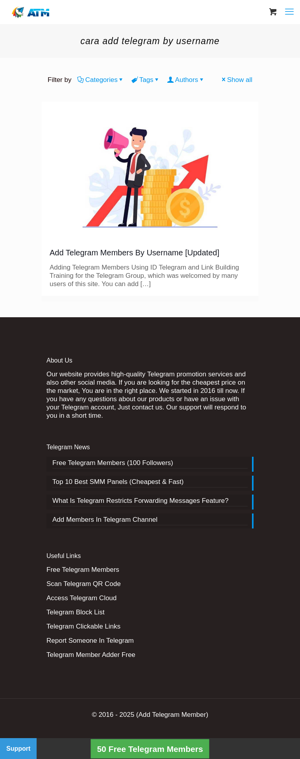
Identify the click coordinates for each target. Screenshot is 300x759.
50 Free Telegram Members (150, 748)
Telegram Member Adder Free (90, 655)
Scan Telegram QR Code (83, 584)
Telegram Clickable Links (83, 626)
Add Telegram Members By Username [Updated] (134, 252)
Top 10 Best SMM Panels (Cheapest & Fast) (118, 482)
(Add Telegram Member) (172, 714)
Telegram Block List (75, 612)
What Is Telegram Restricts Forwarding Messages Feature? (140, 500)
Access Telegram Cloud (81, 598)
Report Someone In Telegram (90, 640)
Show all (236, 80)
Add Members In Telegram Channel (104, 519)
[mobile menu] (289, 12)
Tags (145, 80)
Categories (100, 80)
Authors (186, 80)
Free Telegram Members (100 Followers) (112, 463)
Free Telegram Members (82, 569)
